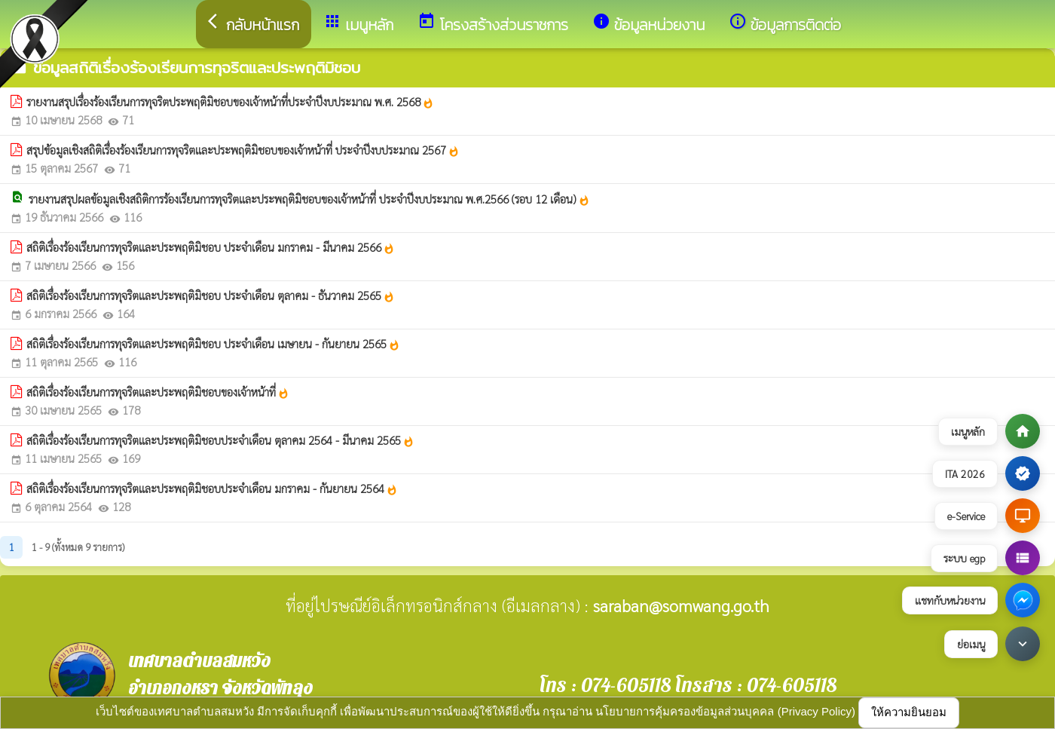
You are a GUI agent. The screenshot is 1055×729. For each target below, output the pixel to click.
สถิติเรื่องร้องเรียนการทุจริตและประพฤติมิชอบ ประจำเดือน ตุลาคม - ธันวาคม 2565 (210, 295)
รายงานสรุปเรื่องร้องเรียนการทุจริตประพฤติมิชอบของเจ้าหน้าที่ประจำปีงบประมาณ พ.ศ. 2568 (230, 101)
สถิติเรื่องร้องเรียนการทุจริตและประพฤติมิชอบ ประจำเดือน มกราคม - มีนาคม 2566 (210, 247)
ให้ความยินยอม (908, 712)
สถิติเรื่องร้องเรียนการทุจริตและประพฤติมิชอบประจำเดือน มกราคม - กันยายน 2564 (212, 488)
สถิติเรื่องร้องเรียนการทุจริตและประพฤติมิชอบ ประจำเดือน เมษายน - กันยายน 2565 (213, 343)
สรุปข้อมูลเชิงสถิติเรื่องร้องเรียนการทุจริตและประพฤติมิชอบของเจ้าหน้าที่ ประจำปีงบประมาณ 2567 (243, 150)
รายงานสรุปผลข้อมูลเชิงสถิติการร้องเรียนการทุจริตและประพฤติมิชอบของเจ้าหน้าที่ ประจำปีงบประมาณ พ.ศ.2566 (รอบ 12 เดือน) (309, 199)
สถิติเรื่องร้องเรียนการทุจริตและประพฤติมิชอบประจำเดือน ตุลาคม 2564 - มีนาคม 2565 (220, 440)
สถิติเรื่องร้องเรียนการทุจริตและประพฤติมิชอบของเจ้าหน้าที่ (157, 392)
